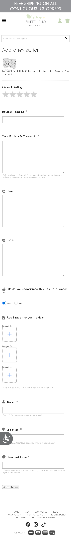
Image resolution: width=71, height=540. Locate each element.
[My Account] (60, 20)
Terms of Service (36, 514)
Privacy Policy (13, 514)
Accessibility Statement (44, 517)
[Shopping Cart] (67, 20)
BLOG (55, 512)
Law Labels (20, 517)
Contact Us (41, 512)
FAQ (27, 512)
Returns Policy (58, 514)
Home (16, 512)
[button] (5, 94)
